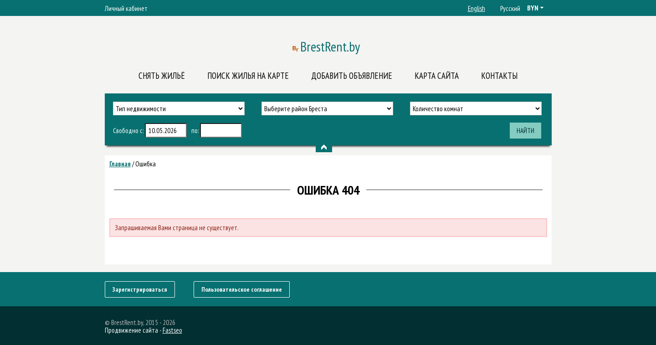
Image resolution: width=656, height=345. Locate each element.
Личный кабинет (126, 8)
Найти (525, 130)
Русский (510, 8)
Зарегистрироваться (140, 289)
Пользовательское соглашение (241, 289)
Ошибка (145, 164)
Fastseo (172, 330)
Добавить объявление (351, 75)
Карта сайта (437, 75)
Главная (120, 164)
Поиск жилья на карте (248, 75)
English (476, 8)
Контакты (499, 75)
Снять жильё (161, 75)
